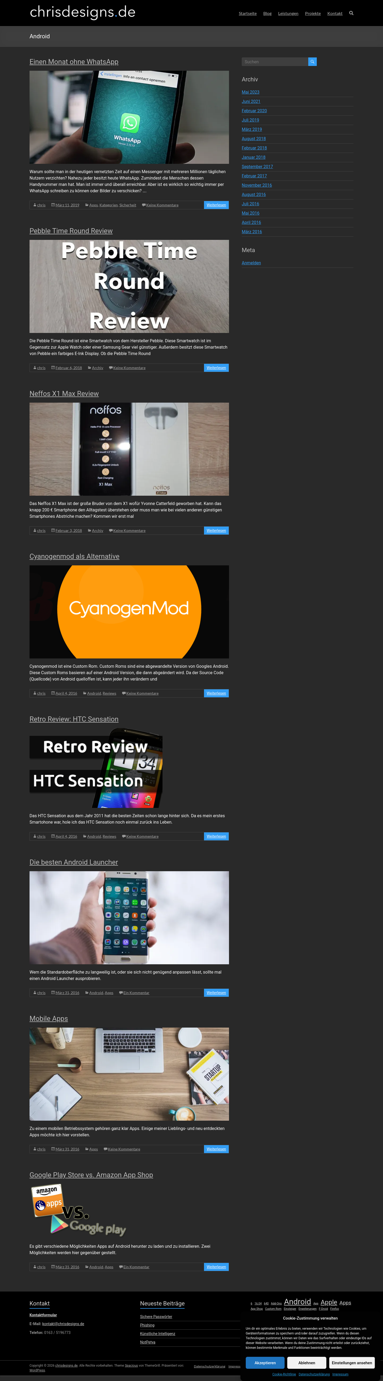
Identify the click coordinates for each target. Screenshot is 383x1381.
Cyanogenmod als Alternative (74, 556)
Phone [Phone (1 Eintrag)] (326, 1319)
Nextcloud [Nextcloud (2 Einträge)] (274, 1319)
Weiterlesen (216, 205)
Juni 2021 (251, 101)
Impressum (234, 1375)
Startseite (248, 13)
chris (41, 205)
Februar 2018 (254, 148)
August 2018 (254, 138)
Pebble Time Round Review (71, 231)
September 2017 (257, 166)
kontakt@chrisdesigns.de (63, 1324)
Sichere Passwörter (156, 1317)
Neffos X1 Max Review (64, 394)
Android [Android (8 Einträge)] (297, 1301)
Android (94, 693)
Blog (267, 13)
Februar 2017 (254, 175)
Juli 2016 (250, 203)
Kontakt (335, 13)
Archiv (97, 367)
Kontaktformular (43, 1315)
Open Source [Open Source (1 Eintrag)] (312, 1319)
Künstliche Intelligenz (157, 1334)
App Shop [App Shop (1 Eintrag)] (257, 1309)
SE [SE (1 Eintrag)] (337, 1326)
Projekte (313, 13)
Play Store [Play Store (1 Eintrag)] (338, 1319)
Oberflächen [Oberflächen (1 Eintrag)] (294, 1319)
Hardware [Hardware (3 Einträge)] (262, 1313)
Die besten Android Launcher (74, 862)
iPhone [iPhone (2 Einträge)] (299, 1314)
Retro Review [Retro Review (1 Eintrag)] (290, 1326)
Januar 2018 (253, 157)
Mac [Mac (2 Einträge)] (347, 1314)
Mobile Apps (49, 1019)
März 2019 (252, 129)
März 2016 (252, 231)
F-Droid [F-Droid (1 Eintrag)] (323, 1309)
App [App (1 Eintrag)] (315, 1303)
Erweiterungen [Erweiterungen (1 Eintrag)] (307, 1309)
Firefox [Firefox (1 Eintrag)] (334, 1309)
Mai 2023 (251, 92)
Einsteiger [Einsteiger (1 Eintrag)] (290, 1309)
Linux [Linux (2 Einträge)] (327, 1314)
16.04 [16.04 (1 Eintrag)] (258, 1303)
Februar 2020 (254, 110)
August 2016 (254, 194)
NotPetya (147, 1342)
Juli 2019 (250, 120)
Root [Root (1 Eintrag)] (330, 1326)
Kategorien (108, 205)
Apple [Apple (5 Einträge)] (329, 1302)
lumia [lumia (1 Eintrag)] (337, 1314)
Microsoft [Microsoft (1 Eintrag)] (257, 1319)
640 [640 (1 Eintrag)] (266, 1303)
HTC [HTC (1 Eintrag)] (278, 1314)
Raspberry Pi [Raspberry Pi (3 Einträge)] (265, 1325)
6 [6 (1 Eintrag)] (251, 1303)
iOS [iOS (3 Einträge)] (286, 1313)
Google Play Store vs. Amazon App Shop (91, 1175)
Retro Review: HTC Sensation (74, 719)
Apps (93, 205)
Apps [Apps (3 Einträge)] (345, 1302)
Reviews (109, 693)
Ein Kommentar (136, 992)
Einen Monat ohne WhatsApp (74, 62)
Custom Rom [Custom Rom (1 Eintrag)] (273, 1309)
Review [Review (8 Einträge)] (312, 1324)
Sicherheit (127, 205)
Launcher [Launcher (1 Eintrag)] (314, 1314)
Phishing (147, 1325)
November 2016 (257, 185)
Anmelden (251, 262)
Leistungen (288, 13)
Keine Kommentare (162, 205)
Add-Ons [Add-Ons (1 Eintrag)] (276, 1303)
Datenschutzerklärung (206, 1375)
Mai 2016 (251, 213)
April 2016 (251, 222)
